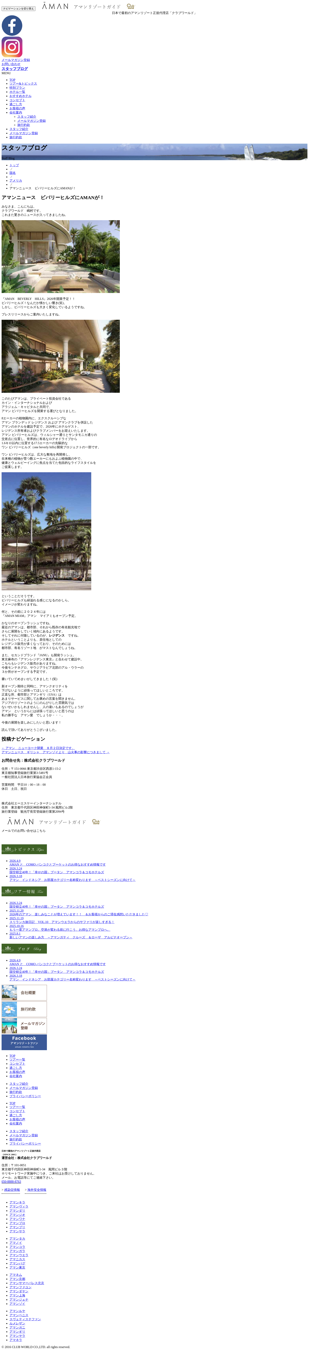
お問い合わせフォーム (17, 838)
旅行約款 (23, 125)
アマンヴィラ (18, 1206)
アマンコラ (17, 1246)
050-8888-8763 (11, 1181)
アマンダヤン (18, 1291)
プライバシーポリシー (25, 1096)
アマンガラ (17, 1251)
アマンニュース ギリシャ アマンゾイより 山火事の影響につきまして (56, 752)
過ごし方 (15, 104)
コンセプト (17, 100)
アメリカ (15, 180)
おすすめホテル (20, 96)
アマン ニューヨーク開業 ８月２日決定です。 (38, 748)
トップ (14, 165)
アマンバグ (17, 1263)
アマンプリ (17, 1227)
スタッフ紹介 (26, 116)
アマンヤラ (17, 1335)
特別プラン (17, 87)
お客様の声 (17, 108)
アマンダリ (17, 1210)
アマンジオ (17, 1214)
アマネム (15, 1274)
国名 (12, 173)
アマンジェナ (18, 1299)
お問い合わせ (11, 64)
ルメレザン (17, 1323)
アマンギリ (17, 1331)
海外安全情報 (36, 1189)
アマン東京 (17, 1267)
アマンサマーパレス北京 (26, 1283)
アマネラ (15, 1340)
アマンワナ (17, 1219)
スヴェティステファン (25, 1319)
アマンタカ (17, 1238)
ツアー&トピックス (23, 83)
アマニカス (17, 1259)
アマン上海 (17, 1295)
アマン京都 (17, 1279)
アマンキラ (17, 1202)
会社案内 (15, 112)
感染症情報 (12, 1189)
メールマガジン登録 (16, 60)
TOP (12, 79)
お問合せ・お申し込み (17, 796)
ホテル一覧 (17, 91)
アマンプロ (17, 1223)
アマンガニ (17, 1327)
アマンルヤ (17, 1311)
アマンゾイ (17, 1303)
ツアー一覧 (17, 1059)
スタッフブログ (15, 69)
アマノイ (15, 1242)
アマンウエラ (18, 1255)
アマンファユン (20, 1287)
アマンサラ (17, 1231)
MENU (6, 73)
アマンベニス (18, 1315)
